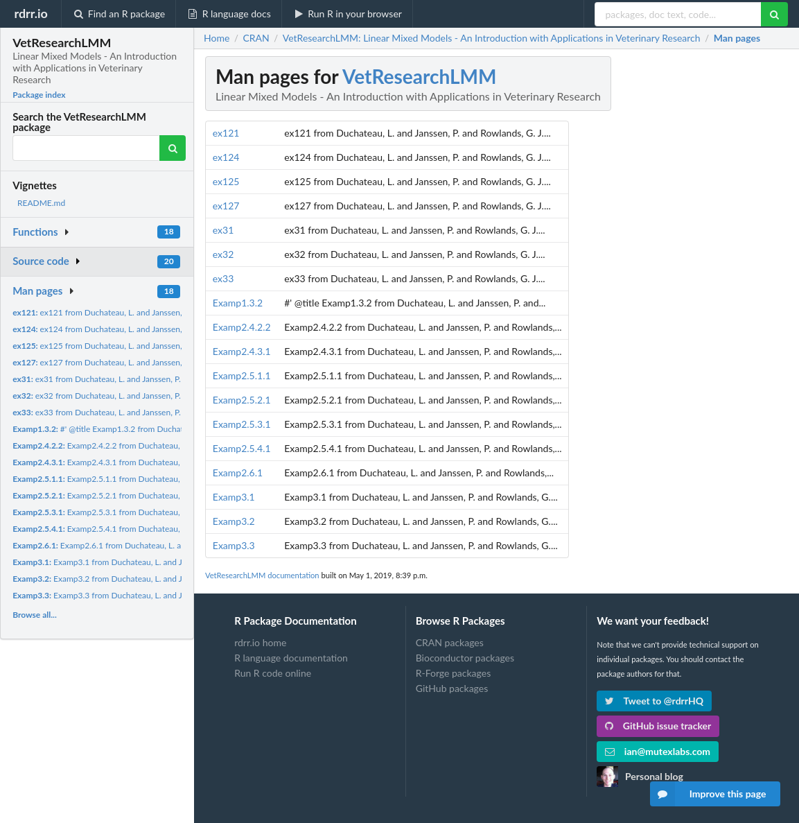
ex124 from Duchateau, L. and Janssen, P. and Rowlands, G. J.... (140, 329)
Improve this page (708, 793)
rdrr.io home (260, 642)
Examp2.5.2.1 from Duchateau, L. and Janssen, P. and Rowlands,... (158, 495)
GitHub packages (452, 688)
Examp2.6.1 (238, 472)
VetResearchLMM (419, 76)
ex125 (226, 181)
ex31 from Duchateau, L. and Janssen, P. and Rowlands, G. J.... (135, 379)
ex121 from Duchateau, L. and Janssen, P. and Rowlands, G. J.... (140, 312)
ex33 (223, 278)
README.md (41, 203)
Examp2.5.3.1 (242, 424)
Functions (35, 231)
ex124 (226, 157)
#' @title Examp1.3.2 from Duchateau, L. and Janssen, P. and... (148, 429)
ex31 (223, 230)
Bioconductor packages (465, 658)
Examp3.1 (234, 497)
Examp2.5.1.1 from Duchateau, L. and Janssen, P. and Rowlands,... (158, 479)
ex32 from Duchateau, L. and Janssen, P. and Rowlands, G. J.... (135, 395)
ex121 (226, 133)
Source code (40, 260)
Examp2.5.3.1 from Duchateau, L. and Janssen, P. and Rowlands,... (158, 512)
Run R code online (272, 673)
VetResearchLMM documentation (262, 575)
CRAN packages (450, 642)
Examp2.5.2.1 (242, 400)
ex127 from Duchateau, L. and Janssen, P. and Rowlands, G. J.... (140, 362)
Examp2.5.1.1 (242, 375)
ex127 (226, 205)
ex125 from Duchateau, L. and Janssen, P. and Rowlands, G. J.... (140, 345)
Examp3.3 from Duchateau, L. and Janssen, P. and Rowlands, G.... (150, 595)
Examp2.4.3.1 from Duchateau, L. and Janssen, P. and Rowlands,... (158, 462)
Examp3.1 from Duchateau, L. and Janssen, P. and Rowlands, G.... (150, 562)
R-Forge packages (453, 673)
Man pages (37, 290)
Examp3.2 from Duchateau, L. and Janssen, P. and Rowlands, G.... (150, 578)
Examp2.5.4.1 (242, 448)
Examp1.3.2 (238, 303)
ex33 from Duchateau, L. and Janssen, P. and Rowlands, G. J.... (135, 412)
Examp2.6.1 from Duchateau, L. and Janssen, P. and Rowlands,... (151, 545)
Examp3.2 (234, 521)
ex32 (223, 254)
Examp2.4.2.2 (242, 327)
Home (216, 38)
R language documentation (291, 658)
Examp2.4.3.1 (242, 351)
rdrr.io (30, 13)
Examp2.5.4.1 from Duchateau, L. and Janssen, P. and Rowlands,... (158, 528)
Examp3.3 (234, 545)
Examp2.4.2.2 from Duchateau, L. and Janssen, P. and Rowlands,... (158, 445)
